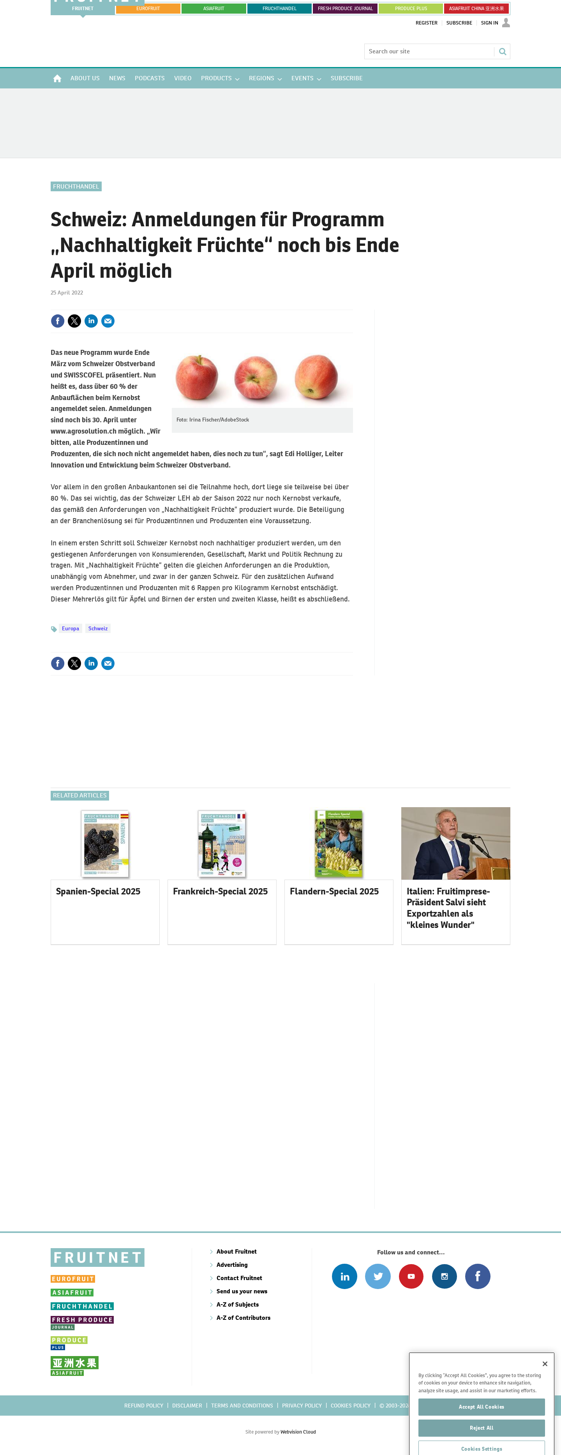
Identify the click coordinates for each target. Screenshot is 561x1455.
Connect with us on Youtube (411, 1276)
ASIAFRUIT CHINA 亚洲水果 (476, 8)
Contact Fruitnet (239, 1278)
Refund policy (143, 1405)
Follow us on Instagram (444, 1276)
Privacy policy (302, 1405)
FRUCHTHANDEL (279, 8)
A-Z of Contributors (243, 1318)
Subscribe (459, 23)
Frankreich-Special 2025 (220, 891)
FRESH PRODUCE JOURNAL (345, 8)
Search (502, 51)
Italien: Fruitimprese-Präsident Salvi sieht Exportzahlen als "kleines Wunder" (448, 908)
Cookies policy (350, 1405)
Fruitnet (83, 8)
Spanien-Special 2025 (98, 891)
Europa (70, 628)
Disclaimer (187, 1405)
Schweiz (98, 628)
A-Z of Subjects (238, 1304)
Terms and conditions (242, 1405)
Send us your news (242, 1291)
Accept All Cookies (482, 1436)
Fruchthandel (76, 186)
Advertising (232, 1265)
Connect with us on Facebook (477, 1276)
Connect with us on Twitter (377, 1276)
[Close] (545, 1393)
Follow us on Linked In (344, 1276)
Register (427, 23)
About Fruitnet (237, 1251)
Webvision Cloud (298, 1432)
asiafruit (213, 8)
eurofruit (148, 8)
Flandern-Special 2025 (334, 891)
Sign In (489, 23)
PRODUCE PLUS (411, 8)
